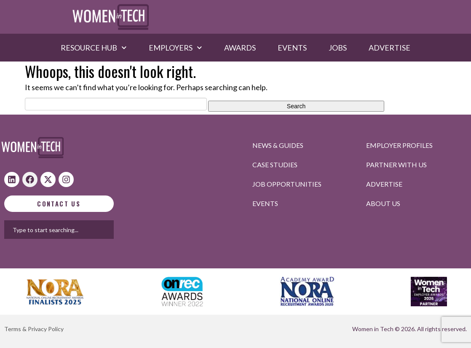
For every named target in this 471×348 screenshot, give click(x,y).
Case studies (274, 165)
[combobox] (96, 229)
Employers (175, 47)
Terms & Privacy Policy (34, 328)
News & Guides (277, 145)
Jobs (338, 47)
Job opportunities (286, 184)
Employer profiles (399, 145)
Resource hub (94, 47)
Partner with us (396, 165)
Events (292, 47)
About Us (383, 203)
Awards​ (240, 47)
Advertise (389, 47)
